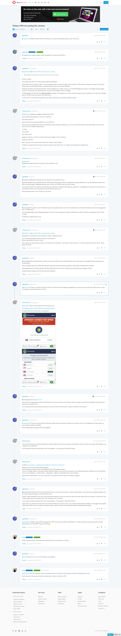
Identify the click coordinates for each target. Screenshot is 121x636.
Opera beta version (19, 606)
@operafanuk (26, 38)
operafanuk (25, 35)
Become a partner (103, 606)
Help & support (62, 596)
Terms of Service (82, 606)
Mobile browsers (17, 611)
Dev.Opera (61, 603)
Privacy (80, 599)
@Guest (31, 176)
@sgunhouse (32, 68)
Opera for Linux (18, 604)
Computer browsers (18, 596)
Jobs (99, 601)
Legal (80, 592)
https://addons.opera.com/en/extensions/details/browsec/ (38, 308)
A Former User (26, 111)
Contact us (101, 608)
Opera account (42, 599)
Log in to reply (104, 29)
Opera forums (62, 601)
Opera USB (17, 608)
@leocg (31, 553)
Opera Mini (17, 617)
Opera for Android (19, 614)
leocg (23, 537)
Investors (100, 603)
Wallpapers (41, 601)
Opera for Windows (20, 29)
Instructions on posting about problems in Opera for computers (46, 465)
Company (101, 592)
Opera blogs (61, 599)
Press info (101, 599)
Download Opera (61, 14)
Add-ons (40, 596)
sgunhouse (25, 52)
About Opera (102, 596)
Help (59, 592)
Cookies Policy (82, 601)
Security (80, 596)
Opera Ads (41, 603)
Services (41, 592)
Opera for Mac (18, 601)
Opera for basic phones (20, 621)
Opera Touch (17, 619)
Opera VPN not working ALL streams (44, 71)
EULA (79, 603)
